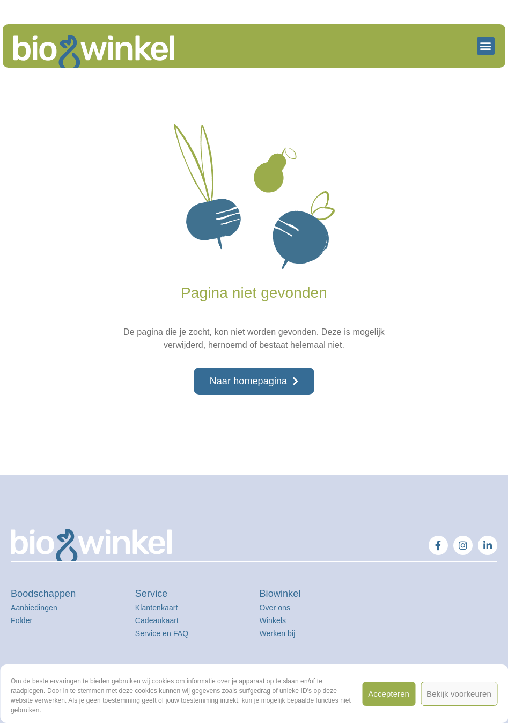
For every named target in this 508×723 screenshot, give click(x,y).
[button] (486, 46)
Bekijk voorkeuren (458, 693)
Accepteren (388, 693)
